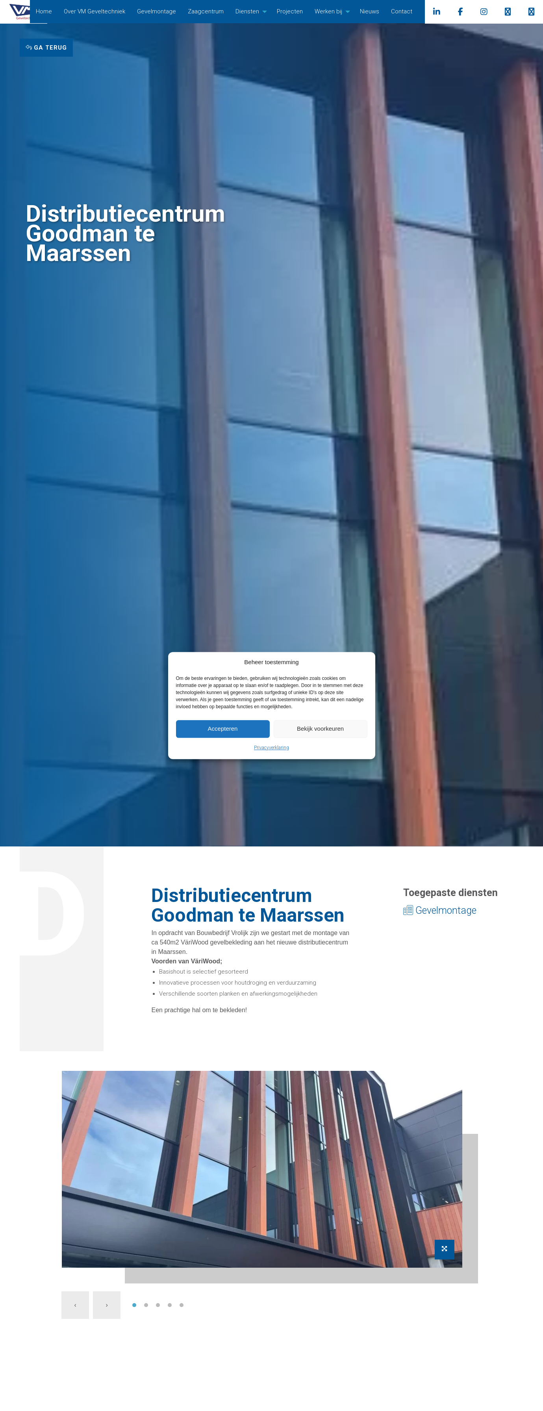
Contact (419, 11)
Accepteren (223, 728)
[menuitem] (61, 11)
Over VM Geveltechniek (112, 11)
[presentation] (75, 1305)
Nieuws (387, 11)
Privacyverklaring (271, 747)
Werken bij (346, 11)
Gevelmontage (173, 11)
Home (61, 11)
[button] (134, 1305)
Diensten (264, 11)
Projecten (307, 11)
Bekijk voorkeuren (320, 728)
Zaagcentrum (223, 11)
